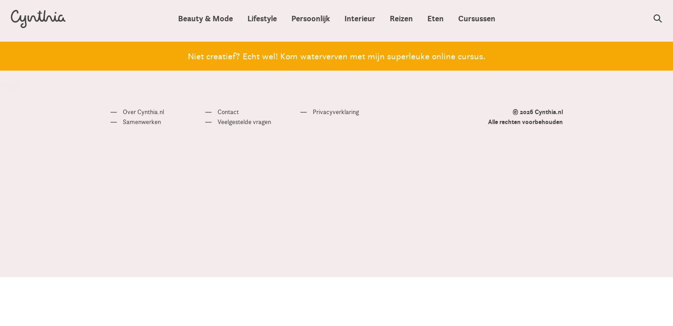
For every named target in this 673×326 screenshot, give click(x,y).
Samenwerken (142, 122)
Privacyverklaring (336, 112)
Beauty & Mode (205, 19)
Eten (435, 19)
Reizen (401, 19)
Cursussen (476, 19)
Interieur (359, 19)
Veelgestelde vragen (244, 122)
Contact (228, 112)
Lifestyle (262, 19)
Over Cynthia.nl (143, 112)
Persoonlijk (310, 19)
